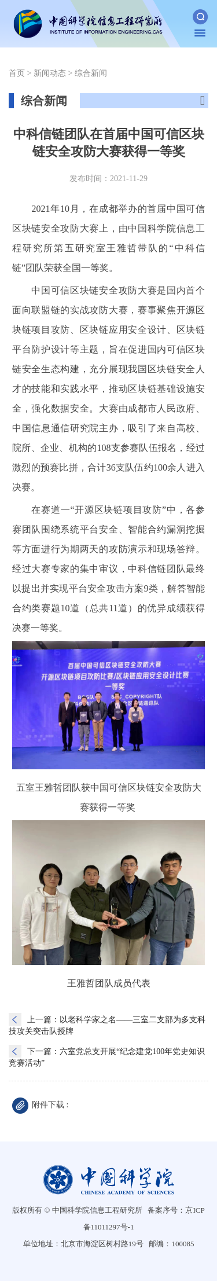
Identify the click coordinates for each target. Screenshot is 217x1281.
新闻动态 (50, 73)
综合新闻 (91, 73)
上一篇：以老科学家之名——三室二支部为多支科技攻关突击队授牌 (107, 1025)
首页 (17, 73)
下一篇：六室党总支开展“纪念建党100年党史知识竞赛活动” (107, 1056)
